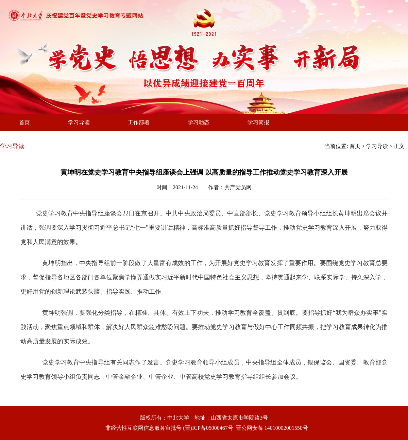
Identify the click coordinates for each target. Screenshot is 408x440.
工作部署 (139, 122)
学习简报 (258, 122)
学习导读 (79, 122)
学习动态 (198, 122)
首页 (24, 122)
